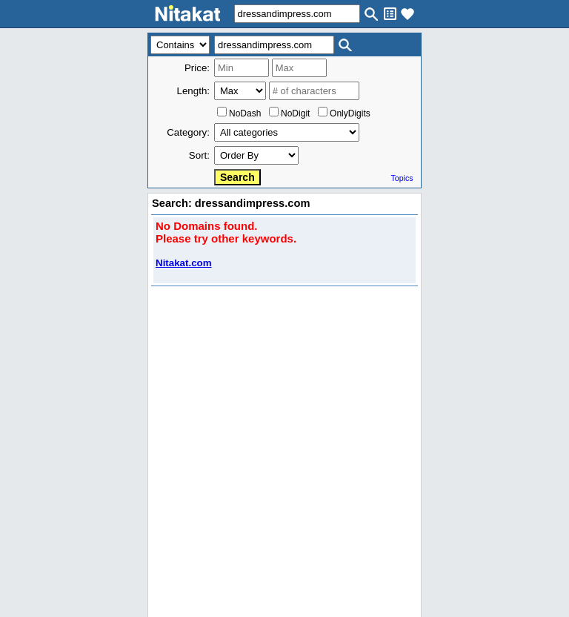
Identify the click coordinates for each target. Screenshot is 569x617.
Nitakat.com (184, 262)
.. (284, 308)
